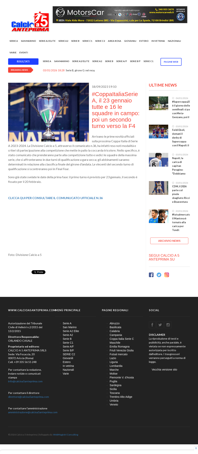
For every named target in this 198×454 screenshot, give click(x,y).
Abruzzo (114, 323)
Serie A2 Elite (47, 40)
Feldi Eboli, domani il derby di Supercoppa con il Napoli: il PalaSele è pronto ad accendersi (180, 143)
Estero (143, 40)
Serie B (75, 40)
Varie (12, 52)
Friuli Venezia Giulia (122, 350)
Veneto (114, 404)
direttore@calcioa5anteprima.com (28, 396)
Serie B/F (135, 61)
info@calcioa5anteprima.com (25, 381)
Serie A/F (121, 61)
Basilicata (115, 327)
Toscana (115, 392)
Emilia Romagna (120, 346)
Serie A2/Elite (80, 61)
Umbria (114, 400)
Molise (113, 373)
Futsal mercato (119, 354)
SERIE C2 (100, 40)
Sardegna (115, 385)
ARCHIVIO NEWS (169, 240)
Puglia (113, 381)
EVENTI (23, 52)
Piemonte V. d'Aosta (122, 377)
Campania (116, 334)
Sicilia (113, 389)
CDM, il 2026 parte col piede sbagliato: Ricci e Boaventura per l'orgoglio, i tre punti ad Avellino (181, 200)
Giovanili (130, 40)
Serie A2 (63, 40)
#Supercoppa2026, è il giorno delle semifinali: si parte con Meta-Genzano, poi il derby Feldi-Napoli (183, 113)
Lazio (113, 358)
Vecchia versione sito (164, 369)
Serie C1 (87, 40)
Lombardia (116, 365)
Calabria (115, 331)
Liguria (114, 362)
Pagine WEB (171, 61)
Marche (114, 369)
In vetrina (158, 40)
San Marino (28, 40)
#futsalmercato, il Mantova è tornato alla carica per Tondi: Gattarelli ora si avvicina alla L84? (181, 228)
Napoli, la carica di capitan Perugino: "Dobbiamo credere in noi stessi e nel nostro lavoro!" (181, 172)
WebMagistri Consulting (65, 434)
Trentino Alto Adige (121, 396)
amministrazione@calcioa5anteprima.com (32, 412)
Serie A (13, 40)
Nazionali (174, 40)
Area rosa (114, 40)
